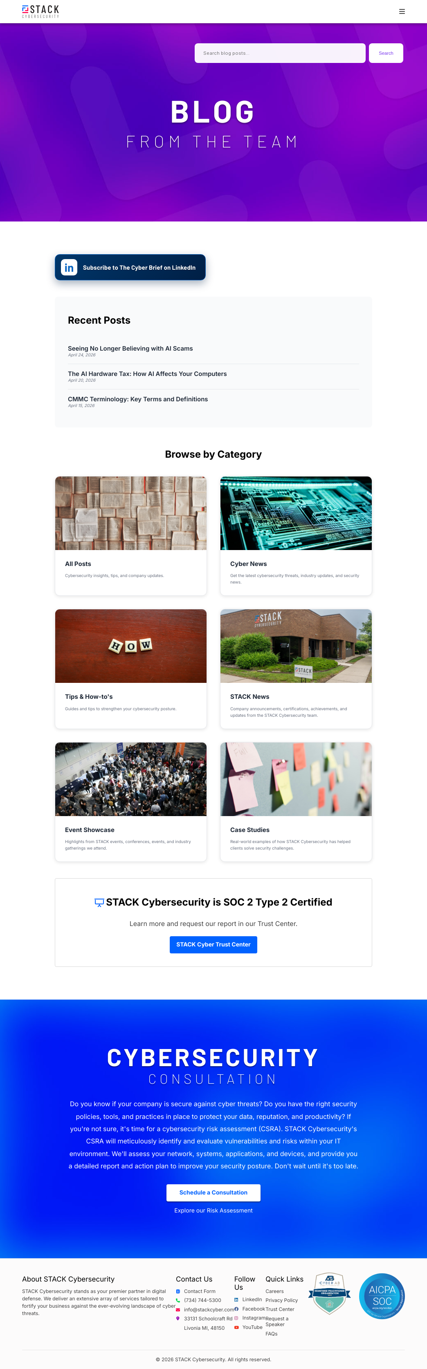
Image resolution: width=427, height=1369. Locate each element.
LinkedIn (248, 1299)
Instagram (250, 1318)
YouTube (248, 1327)
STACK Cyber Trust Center (213, 944)
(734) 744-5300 (198, 1300)
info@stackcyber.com (205, 1310)
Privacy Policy (281, 1300)
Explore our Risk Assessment (213, 1211)
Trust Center (279, 1309)
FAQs (271, 1334)
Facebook (249, 1309)
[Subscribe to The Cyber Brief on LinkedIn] (130, 267)
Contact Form (196, 1291)
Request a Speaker (276, 1321)
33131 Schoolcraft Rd (204, 1319)
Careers (274, 1291)
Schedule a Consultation (214, 1192)
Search (386, 53)
